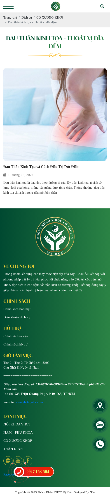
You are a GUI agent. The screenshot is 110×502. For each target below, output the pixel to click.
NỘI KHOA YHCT (16, 424)
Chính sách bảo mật (16, 309)
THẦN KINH (13, 449)
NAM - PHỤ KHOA (18, 432)
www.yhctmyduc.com (29, 402)
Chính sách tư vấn (15, 336)
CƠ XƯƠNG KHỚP (17, 440)
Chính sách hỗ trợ (15, 344)
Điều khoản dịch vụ (16, 317)
